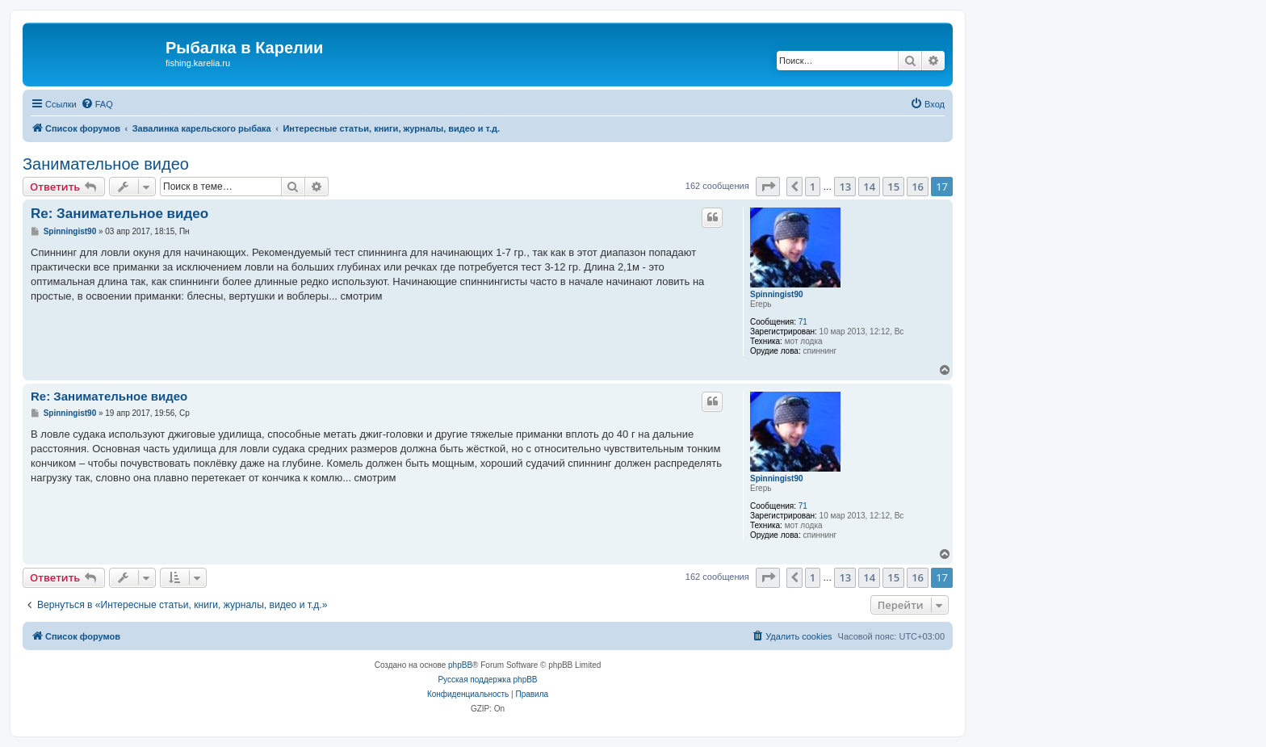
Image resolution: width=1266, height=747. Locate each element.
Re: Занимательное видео (119, 213)
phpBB (460, 665)
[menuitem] (97, 104)
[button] (768, 186)
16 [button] (918, 186)
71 (803, 321)
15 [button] (893, 186)
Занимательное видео (106, 164)
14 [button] (869, 186)
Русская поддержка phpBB (487, 679)
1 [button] (812, 186)
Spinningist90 (776, 294)
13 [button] (845, 186)
